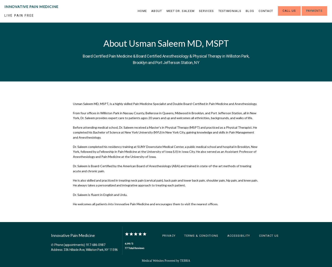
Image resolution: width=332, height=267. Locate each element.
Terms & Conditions (201, 235)
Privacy (168, 235)
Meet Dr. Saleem (181, 11)
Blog (250, 11)
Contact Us (269, 235)
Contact (266, 11)
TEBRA (185, 260)
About (156, 11)
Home (142, 11)
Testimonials (230, 11)
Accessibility (238, 235)
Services (206, 11)
